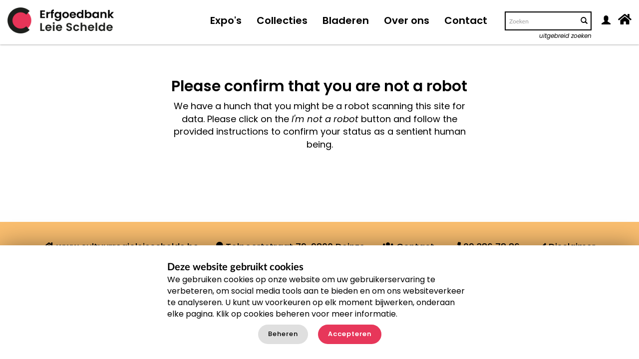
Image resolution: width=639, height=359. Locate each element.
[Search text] (541, 20)
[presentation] (316, 182)
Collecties (282, 20)
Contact (465, 20)
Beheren (283, 334)
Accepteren (349, 334)
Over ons (406, 20)
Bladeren (345, 20)
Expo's (226, 20)
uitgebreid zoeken (565, 35)
